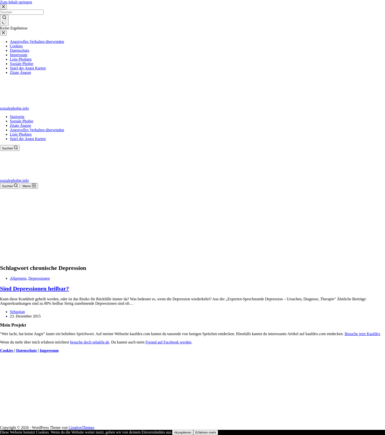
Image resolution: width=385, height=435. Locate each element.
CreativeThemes (81, 427)
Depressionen (39, 278)
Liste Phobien (20, 134)
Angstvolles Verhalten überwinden (37, 130)
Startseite (17, 117)
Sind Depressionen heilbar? (34, 288)
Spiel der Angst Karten (28, 139)
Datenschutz (26, 350)
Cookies (6, 350)
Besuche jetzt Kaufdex (362, 334)
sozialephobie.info (14, 108)
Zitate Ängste (20, 125)
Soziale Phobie (21, 121)
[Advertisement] (192, 225)
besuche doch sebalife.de (89, 342)
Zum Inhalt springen (16, 2)
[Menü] (29, 186)
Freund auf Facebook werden (168, 342)
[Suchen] (10, 148)
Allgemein (18, 278)
